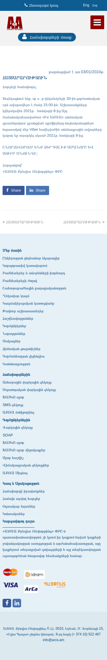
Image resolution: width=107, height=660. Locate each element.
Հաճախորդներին (16, 374)
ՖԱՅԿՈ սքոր (13, 397)
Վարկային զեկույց (18, 427)
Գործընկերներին (16, 420)
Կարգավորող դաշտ (19, 521)
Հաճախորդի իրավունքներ (24, 491)
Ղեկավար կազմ (16, 296)
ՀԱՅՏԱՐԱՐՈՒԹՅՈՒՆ (23, 222)
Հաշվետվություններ (18, 318)
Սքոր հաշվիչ (13, 458)
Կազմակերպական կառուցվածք (28, 303)
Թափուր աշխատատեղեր (23, 311)
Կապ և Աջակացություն (21, 483)
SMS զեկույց (13, 405)
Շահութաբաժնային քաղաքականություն (34, 288)
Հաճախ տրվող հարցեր (21, 498)
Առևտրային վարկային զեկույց (27, 382)
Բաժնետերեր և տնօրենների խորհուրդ (34, 273)
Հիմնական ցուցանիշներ (22, 349)
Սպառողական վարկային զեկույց (29, 389)
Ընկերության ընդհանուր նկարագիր (31, 258)
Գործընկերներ (14, 326)
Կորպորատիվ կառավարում (25, 265)
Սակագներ (12, 341)
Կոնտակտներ (14, 514)
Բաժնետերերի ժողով (20, 281)
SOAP (8, 435)
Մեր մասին (12, 250)
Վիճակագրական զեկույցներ (26, 465)
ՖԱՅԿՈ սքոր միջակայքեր (24, 450)
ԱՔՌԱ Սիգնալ (15, 473)
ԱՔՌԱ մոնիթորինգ (18, 412)
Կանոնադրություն (16, 364)
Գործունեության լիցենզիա (24, 356)
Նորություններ (14, 333)
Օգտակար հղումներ (19, 506)
